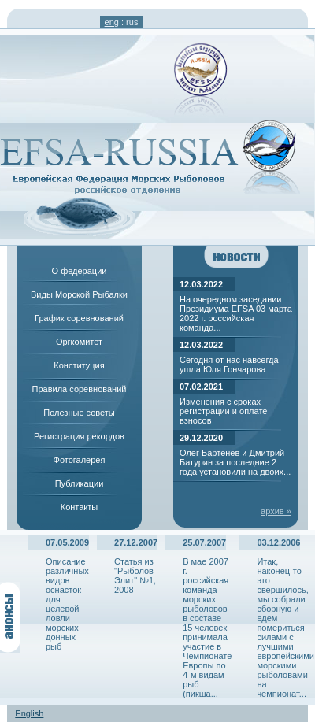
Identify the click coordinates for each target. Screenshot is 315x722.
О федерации (79, 271)
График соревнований (79, 318)
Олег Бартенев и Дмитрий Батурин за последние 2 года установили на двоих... (235, 462)
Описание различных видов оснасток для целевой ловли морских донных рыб (67, 604)
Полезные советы (78, 412)
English (29, 713)
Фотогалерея (80, 460)
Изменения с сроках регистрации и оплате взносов (223, 411)
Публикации (79, 483)
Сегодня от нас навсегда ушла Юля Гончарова (229, 364)
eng (112, 22)
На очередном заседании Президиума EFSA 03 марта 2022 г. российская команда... (236, 313)
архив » (276, 511)
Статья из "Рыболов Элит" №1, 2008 (135, 575)
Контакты (79, 507)
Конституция (79, 365)
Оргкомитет (79, 341)
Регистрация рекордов (79, 436)
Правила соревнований (79, 389)
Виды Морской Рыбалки (79, 294)
